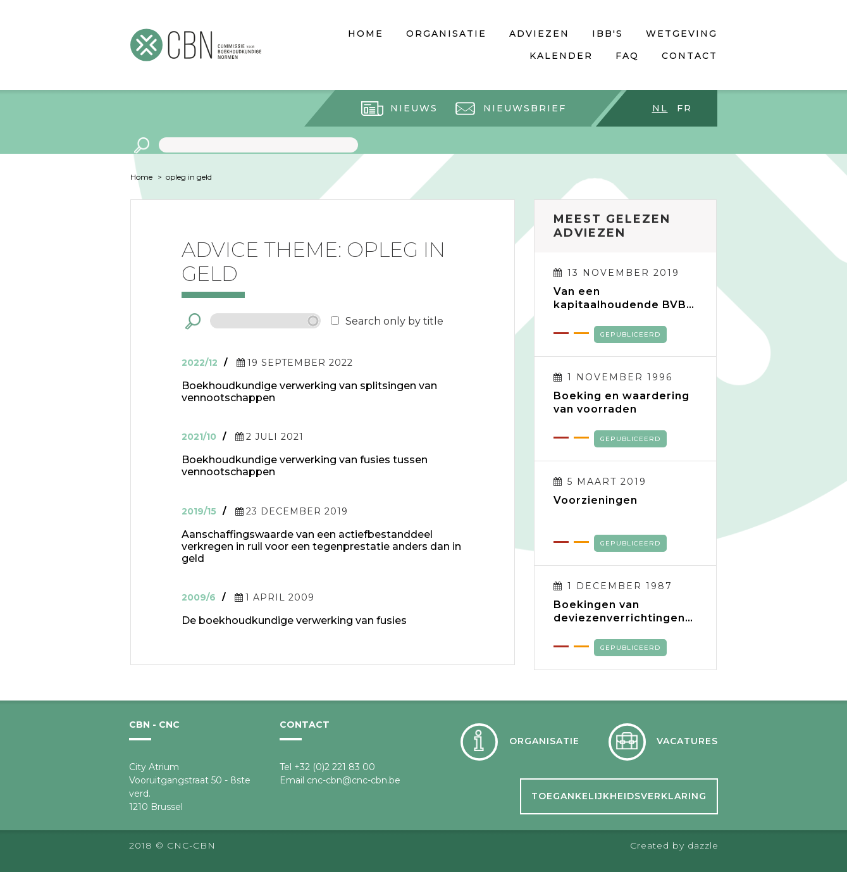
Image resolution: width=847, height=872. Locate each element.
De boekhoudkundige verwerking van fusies (294, 620)
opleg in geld (189, 177)
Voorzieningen (595, 500)
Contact (689, 55)
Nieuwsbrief (524, 108)
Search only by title (394, 321)
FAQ (627, 55)
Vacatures (687, 741)
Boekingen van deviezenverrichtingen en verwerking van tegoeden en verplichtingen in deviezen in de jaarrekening (619, 611)
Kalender (561, 55)
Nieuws (414, 108)
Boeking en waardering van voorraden (621, 402)
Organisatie (446, 33)
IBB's (607, 33)
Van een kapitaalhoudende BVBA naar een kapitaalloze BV (624, 298)
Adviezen (539, 33)
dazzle (703, 845)
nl (660, 108)
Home (365, 33)
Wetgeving (681, 33)
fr (684, 108)
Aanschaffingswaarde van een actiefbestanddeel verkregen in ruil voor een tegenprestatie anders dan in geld (321, 546)
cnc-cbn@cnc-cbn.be (353, 780)
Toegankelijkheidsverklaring (619, 796)
